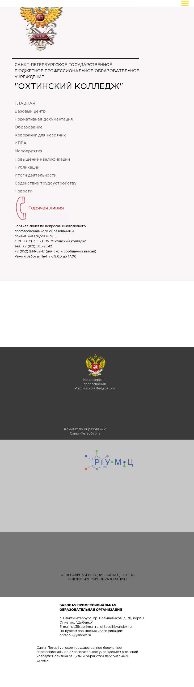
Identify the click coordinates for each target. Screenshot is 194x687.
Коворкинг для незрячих (40, 135)
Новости (23, 191)
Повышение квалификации (42, 159)
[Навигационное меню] (185, 3)
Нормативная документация (44, 119)
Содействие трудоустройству (46, 183)
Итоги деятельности (35, 175)
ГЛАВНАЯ (25, 103)
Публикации (27, 167)
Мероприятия (29, 151)
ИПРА (21, 143)
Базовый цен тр (30, 111)
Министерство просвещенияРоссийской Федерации (95, 384)
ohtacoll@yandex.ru (116, 626)
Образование (29, 127)
